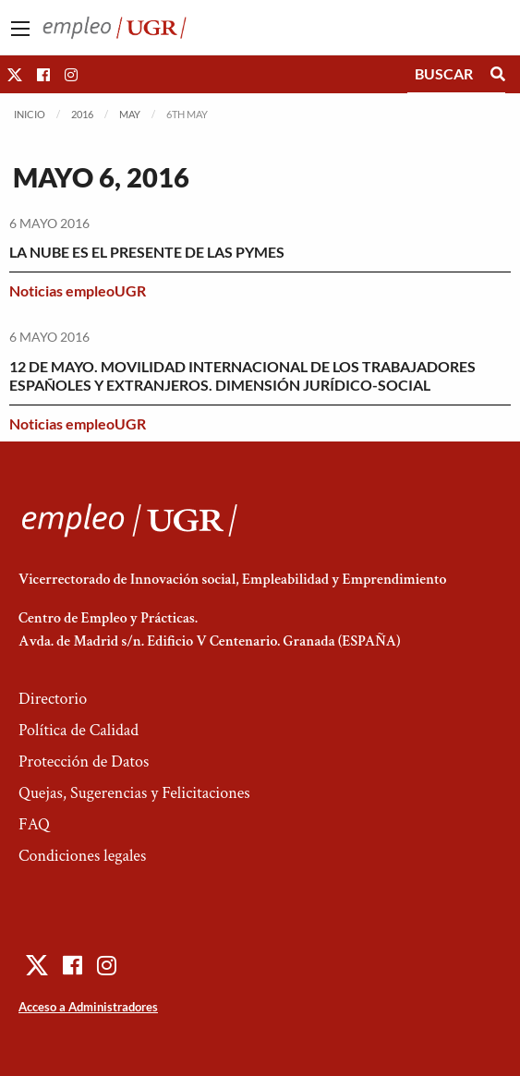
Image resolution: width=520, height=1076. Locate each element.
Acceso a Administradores (88, 1006)
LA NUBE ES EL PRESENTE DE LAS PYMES (146, 251)
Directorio (52, 698)
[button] (15, 74)
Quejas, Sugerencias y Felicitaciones (134, 793)
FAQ (34, 824)
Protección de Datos (83, 761)
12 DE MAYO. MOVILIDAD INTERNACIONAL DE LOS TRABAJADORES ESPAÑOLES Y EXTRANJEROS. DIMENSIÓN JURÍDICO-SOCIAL (242, 375)
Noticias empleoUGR (77, 290)
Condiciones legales (82, 855)
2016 (82, 114)
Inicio (29, 114)
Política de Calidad (78, 730)
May (129, 114)
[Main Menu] (20, 28)
